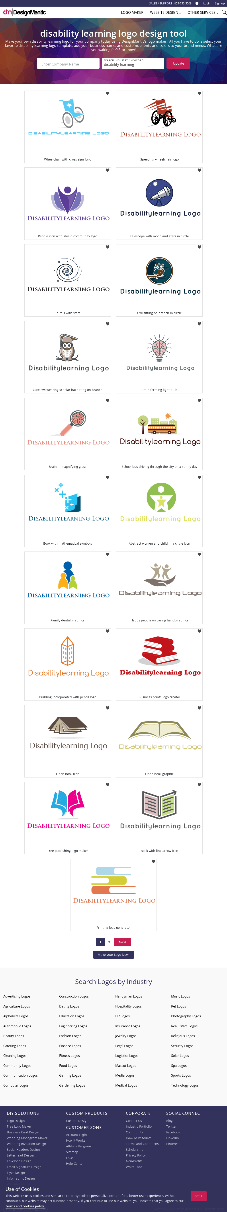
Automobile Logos (17, 1024)
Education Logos (71, 1014)
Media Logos (125, 1073)
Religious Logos (183, 1034)
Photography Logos (186, 1014)
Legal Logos (124, 1044)
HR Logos (122, 1014)
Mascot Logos (125, 1063)
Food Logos (68, 1063)
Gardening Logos (72, 1083)
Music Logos (180, 994)
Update (178, 63)
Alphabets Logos (15, 1014)
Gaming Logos (70, 1073)
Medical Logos (126, 1083)
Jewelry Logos (125, 1034)
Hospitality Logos (128, 1004)
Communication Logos (20, 1073)
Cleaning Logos (14, 1053)
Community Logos (17, 1063)
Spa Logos (179, 1063)
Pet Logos (178, 1004)
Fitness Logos (69, 1053)
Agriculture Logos (16, 1004)
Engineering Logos (73, 1024)
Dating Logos (69, 1004)
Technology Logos (185, 1083)
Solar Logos (180, 1053)
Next (123, 940)
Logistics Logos (126, 1053)
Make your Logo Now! (113, 953)
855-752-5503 (183, 3)
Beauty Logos (13, 1034)
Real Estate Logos (184, 1024)
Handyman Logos (128, 994)
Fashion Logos (70, 1034)
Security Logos (182, 1044)
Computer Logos (16, 1083)
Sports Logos (181, 1073)
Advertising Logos (16, 994)
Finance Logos (70, 1044)
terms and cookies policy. (25, 1206)
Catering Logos (14, 1044)
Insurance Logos (127, 1024)
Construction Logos (74, 994)
